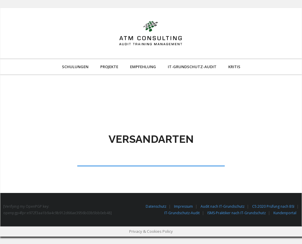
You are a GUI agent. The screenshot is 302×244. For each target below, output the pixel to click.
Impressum (183, 206)
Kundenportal (284, 212)
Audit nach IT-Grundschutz (222, 206)
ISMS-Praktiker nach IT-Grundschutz (236, 212)
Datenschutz (156, 206)
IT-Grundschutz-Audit (182, 212)
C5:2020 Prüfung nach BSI (273, 206)
